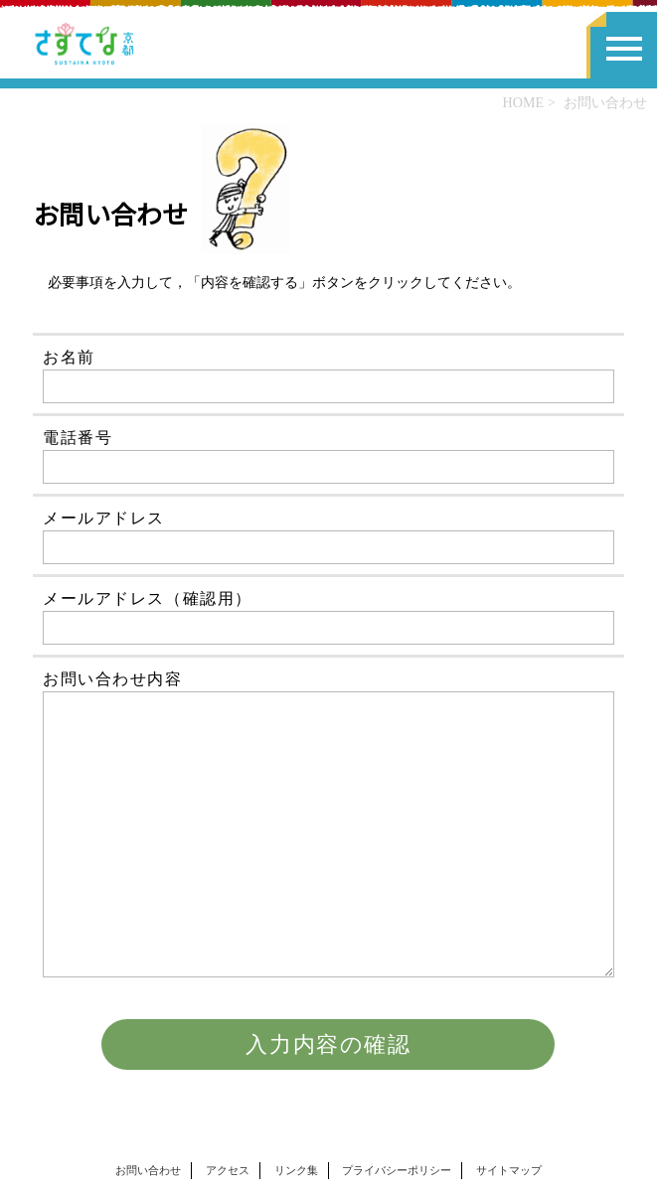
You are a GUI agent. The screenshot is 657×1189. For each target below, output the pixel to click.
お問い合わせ (148, 1170)
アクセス (227, 1170)
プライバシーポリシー (396, 1170)
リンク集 (296, 1170)
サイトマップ (509, 1170)
